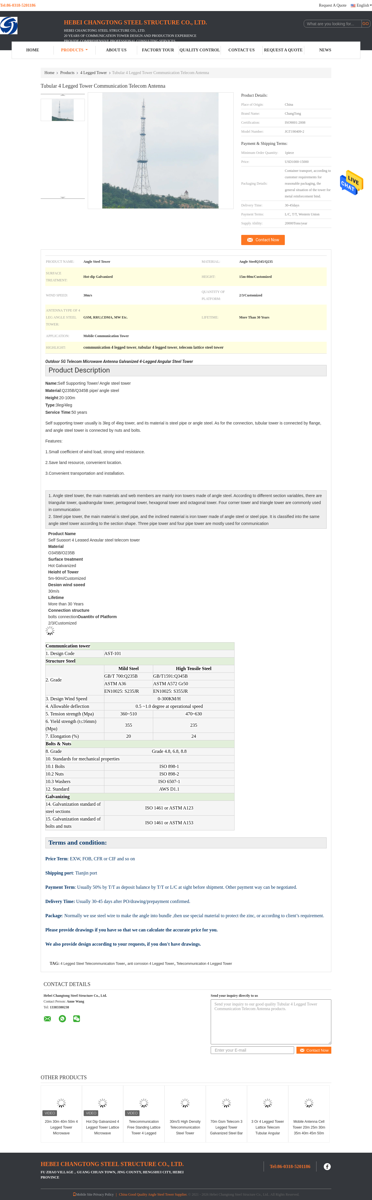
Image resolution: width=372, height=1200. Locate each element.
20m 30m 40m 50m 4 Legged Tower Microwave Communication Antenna (61, 1133)
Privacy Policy (103, 1194)
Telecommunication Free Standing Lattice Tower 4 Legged (143, 1127)
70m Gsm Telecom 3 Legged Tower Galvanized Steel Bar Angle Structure (226, 1130)
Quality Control (200, 50)
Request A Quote (332, 5)
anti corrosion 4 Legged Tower (150, 964)
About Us (116, 50)
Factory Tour (158, 50)
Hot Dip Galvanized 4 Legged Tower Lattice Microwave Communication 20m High (102, 1133)
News (325, 50)
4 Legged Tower (93, 73)
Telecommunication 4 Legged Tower (204, 964)
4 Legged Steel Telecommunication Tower (92, 964)
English (364, 5)
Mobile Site (82, 1194)
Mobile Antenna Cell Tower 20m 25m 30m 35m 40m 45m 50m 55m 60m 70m (309, 1130)
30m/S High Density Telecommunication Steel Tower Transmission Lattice (185, 1130)
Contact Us (241, 50)
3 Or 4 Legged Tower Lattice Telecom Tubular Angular (267, 1127)
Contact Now (267, 240)
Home (32, 50)
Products (74, 50)
